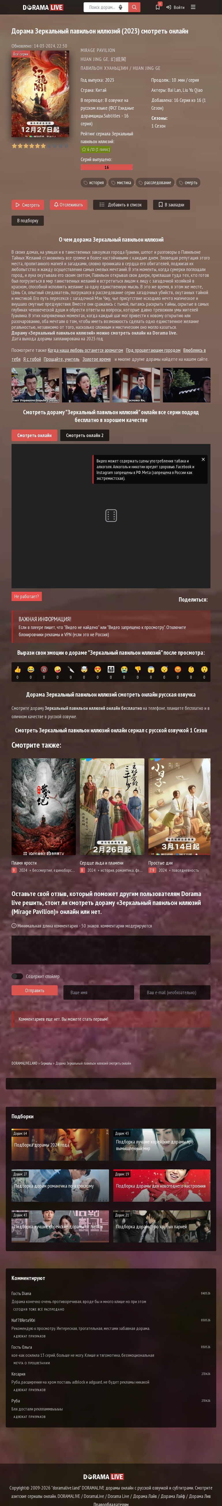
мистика (124, 183)
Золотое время (96, 359)
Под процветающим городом (153, 350)
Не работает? (26, 596)
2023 (109, 79)
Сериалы (46, 1063)
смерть (191, 183)
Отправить (34, 990)
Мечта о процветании (32, 1363)
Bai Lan (174, 90)
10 (66, 146)
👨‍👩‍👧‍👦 (111, 672)
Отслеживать (68, 204)
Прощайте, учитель (62, 359)
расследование (157, 183)
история (96, 183)
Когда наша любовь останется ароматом (85, 350)
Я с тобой (32, 359)
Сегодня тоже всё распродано (39, 1309)
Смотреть (28, 205)
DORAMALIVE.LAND (24, 1063)
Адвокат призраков (30, 1336)
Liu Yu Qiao (193, 90)
